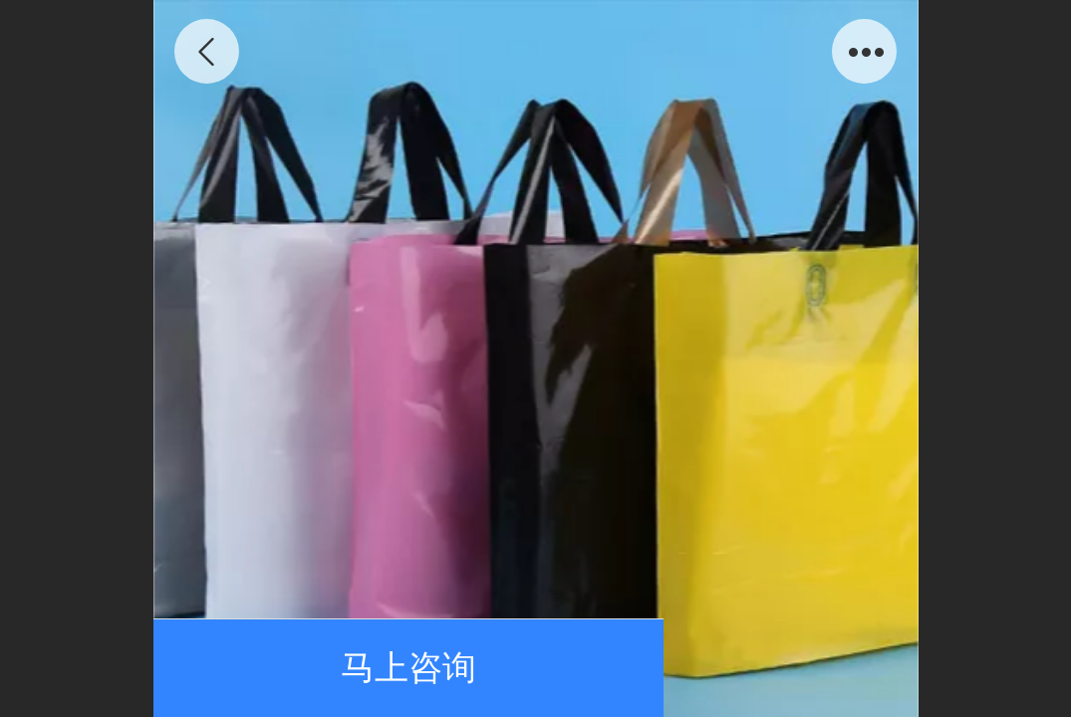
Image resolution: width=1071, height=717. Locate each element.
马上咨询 (408, 667)
